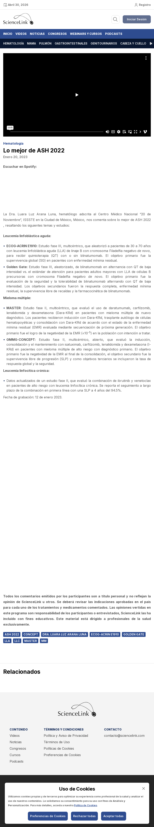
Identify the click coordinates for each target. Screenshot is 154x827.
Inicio (7, 33)
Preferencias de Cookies (62, 755)
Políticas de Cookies (59, 748)
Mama (31, 43)
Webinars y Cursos (86, 33)
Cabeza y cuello (133, 43)
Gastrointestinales (71, 43)
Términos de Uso (57, 742)
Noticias (37, 33)
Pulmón (45, 43)
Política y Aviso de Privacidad (66, 736)
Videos (21, 33)
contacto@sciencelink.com (124, 736)
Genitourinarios (104, 43)
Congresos (57, 33)
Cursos (15, 755)
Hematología (13, 43)
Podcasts (113, 33)
